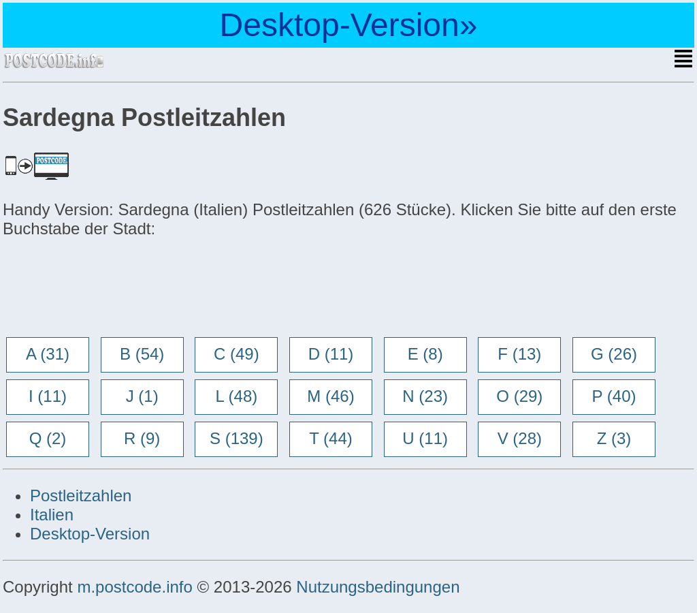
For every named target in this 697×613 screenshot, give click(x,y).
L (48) (236, 396)
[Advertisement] (112, 289)
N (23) (425, 396)
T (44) (331, 438)
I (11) (48, 396)
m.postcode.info (134, 587)
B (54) (142, 354)
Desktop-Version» (349, 25)
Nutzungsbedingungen (377, 587)
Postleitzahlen (80, 495)
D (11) (331, 354)
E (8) (425, 354)
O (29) (519, 396)
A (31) (47, 354)
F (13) (519, 354)
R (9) (142, 438)
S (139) (236, 438)
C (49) (236, 354)
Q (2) (48, 438)
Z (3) (614, 438)
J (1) (142, 396)
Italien (52, 514)
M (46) (330, 396)
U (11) (425, 438)
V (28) (520, 438)
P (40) (614, 396)
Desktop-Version (90, 533)
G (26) (614, 354)
